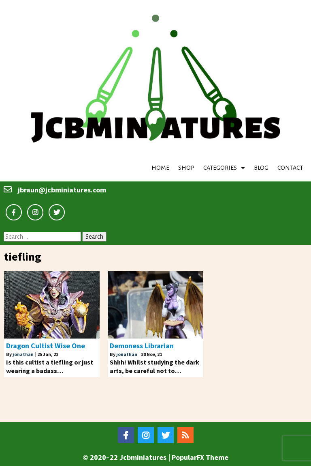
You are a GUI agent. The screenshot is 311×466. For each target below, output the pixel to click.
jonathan (23, 354)
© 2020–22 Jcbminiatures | (127, 457)
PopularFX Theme (200, 457)
